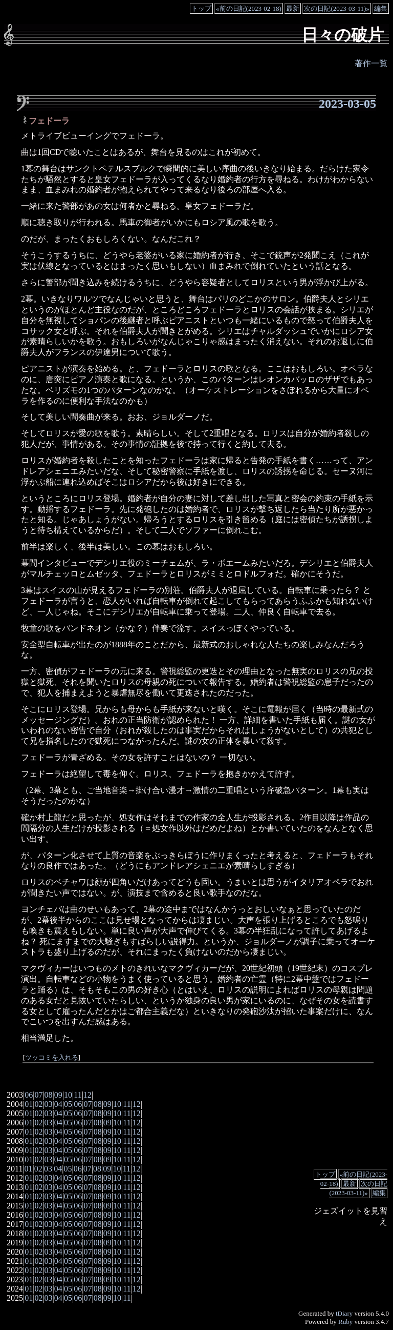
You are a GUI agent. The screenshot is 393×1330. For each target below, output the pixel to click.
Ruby (345, 1321)
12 (87, 1094)
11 (77, 1094)
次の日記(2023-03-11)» (336, 8)
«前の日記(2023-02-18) (248, 8)
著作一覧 (371, 63)
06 (29, 1094)
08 (49, 1094)
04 (58, 1104)
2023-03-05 (347, 103)
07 (38, 1094)
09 (58, 1094)
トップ (201, 8)
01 (29, 1104)
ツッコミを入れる (51, 1057)
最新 (292, 8)
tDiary (344, 1313)
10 (68, 1094)
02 (38, 1104)
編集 (380, 8)
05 (68, 1104)
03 (49, 1104)
